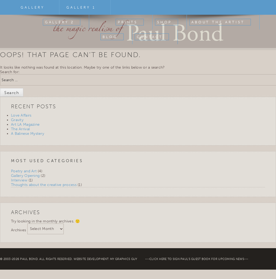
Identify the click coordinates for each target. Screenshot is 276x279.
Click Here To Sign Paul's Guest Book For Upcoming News (196, 259)
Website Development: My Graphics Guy (105, 259)
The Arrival (20, 129)
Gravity (17, 120)
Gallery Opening (25, 175)
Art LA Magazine (25, 124)
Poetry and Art (24, 171)
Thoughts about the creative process (44, 185)
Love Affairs (21, 115)
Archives (18, 230)
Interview (19, 180)
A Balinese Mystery (27, 133)
